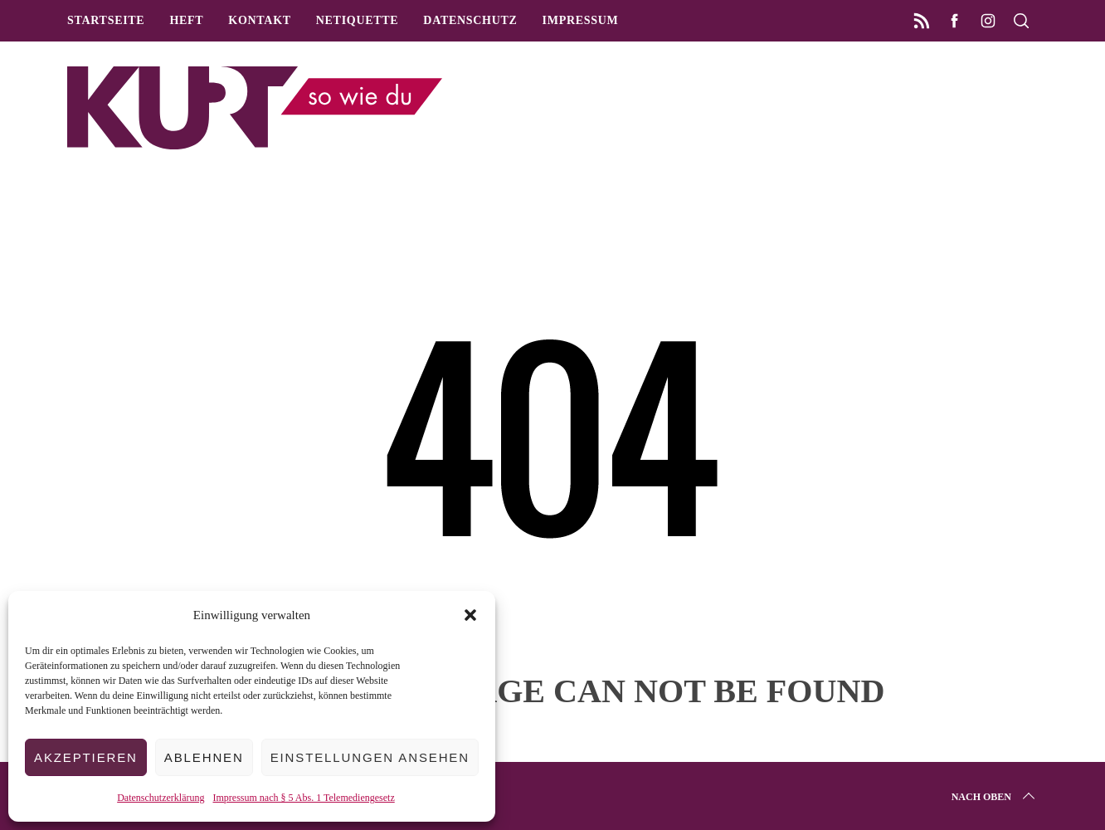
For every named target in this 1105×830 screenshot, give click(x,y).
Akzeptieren (86, 757)
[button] (470, 615)
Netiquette (357, 20)
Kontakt (259, 20)
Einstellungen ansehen (370, 757)
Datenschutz (470, 20)
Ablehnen (204, 757)
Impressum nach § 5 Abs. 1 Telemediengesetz (304, 797)
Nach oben (995, 797)
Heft (186, 20)
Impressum (581, 20)
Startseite (105, 20)
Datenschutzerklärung (160, 797)
